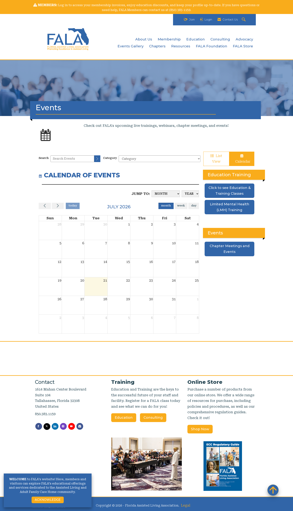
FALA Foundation (211, 46)
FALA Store (243, 46)
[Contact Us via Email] (80, 426)
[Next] (58, 206)
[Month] (166, 193)
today (73, 205)
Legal (185, 505)
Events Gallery (131, 46)
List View (216, 159)
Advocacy (244, 39)
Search (44, 158)
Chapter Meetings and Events (229, 249)
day (193, 205)
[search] (97, 158)
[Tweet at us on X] (47, 426)
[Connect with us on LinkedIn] (55, 426)
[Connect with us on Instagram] (63, 426)
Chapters (157, 46)
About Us (143, 39)
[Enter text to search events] (72, 158)
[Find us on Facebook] (38, 426)
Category (110, 158)
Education (195, 39)
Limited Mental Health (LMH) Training (229, 207)
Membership (169, 39)
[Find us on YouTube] (71, 426)
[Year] (190, 193)
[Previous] (45, 206)
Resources (180, 46)
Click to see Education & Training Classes (230, 191)
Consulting (220, 39)
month (166, 205)
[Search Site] (244, 19)
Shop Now (200, 429)
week (181, 205)
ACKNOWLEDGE (48, 499)
